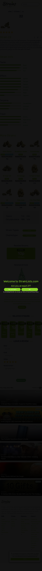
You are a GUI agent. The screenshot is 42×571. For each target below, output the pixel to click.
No (29, 289)
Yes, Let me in (12, 289)
